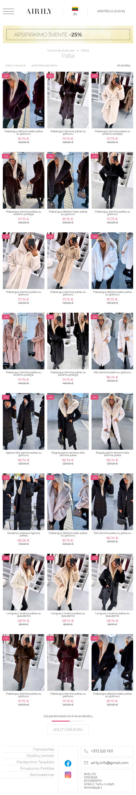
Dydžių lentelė (40, 755)
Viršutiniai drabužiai (61, 50)
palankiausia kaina (44, 65)
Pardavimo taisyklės (35, 762)
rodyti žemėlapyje (99, 785)
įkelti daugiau (68, 729)
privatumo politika (37, 768)
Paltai (85, 50)
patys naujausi (15, 65)
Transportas (43, 749)
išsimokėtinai (42, 775)
